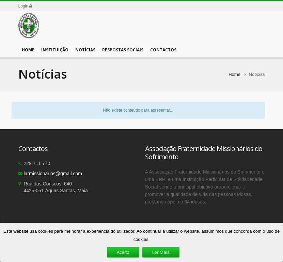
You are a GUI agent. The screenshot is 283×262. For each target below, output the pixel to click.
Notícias (85, 49)
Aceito (123, 252)
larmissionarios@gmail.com (53, 173)
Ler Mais (161, 252)
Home (28, 49)
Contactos (163, 49)
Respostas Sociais (123, 49)
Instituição (55, 49)
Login (25, 6)
